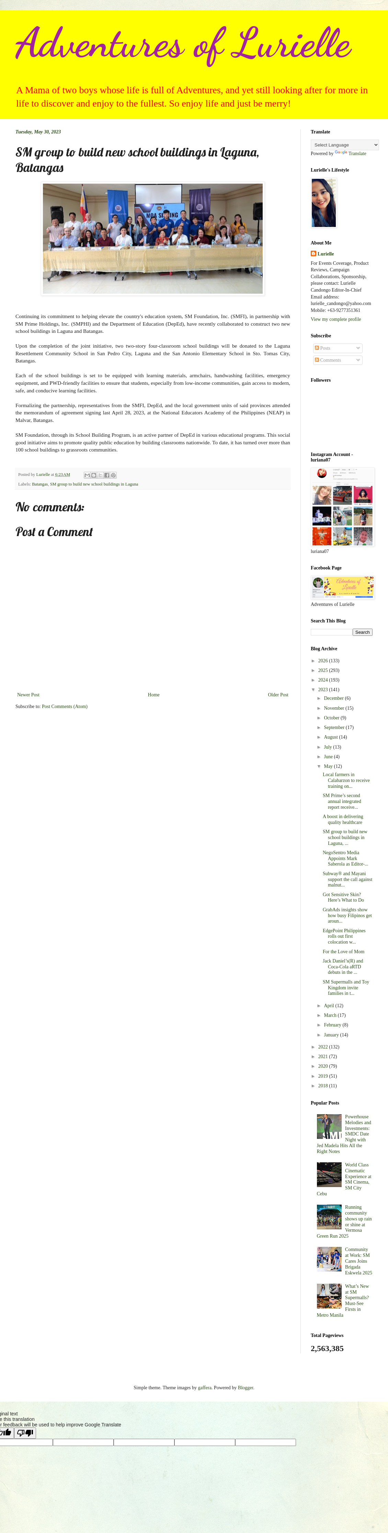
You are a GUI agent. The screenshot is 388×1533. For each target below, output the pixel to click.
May (329, 766)
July (328, 747)
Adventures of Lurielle (182, 42)
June (329, 756)
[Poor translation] (25, 1433)
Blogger (245, 1387)
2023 (323, 689)
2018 (323, 1085)
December (334, 698)
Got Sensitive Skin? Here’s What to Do (343, 897)
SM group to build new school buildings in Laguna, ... (345, 837)
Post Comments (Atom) (65, 706)
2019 (323, 1076)
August (331, 737)
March (331, 1015)
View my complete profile (336, 319)
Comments (328, 360)
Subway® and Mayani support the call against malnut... (347, 879)
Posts (322, 348)
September (334, 727)
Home (154, 694)
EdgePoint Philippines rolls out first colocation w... (344, 936)
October (332, 717)
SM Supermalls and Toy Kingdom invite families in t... (346, 987)
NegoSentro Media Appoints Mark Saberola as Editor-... (345, 858)
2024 (323, 680)
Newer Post (28, 694)
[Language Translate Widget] (345, 145)
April (329, 1005)
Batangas (40, 484)
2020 (323, 1066)
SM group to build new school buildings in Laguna (94, 484)
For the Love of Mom (343, 951)
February (333, 1025)
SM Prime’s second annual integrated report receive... (342, 801)
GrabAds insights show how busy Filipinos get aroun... (347, 915)
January (332, 1034)
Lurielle (326, 254)
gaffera (204, 1387)
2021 (323, 1056)
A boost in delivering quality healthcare (343, 819)
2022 (323, 1047)
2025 (323, 670)
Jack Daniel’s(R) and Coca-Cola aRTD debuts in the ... (343, 966)
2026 (323, 660)
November (334, 708)
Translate (350, 153)
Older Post (278, 694)
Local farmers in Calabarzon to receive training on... (346, 780)
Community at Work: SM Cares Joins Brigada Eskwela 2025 (358, 1261)
